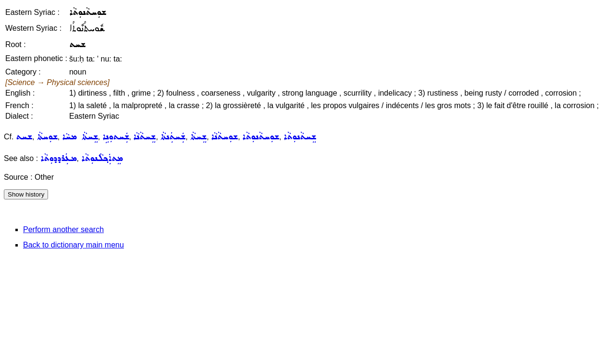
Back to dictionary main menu (73, 245)
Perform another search (63, 229)
